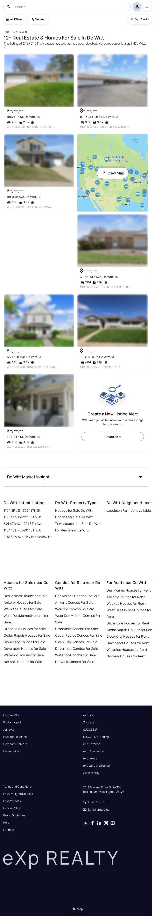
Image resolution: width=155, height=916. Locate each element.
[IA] (14, 32)
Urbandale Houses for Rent (128, 623)
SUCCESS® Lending (96, 736)
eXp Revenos (91, 744)
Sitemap (8, 829)
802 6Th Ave (13, 537)
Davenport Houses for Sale (25, 648)
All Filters (14, 19)
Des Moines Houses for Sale (25, 596)
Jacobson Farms (119, 510)
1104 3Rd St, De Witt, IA (23, 117)
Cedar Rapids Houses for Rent (130, 630)
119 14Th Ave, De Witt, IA (24, 197)
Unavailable (141, 510)
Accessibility (91, 772)
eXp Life (88, 715)
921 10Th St (32, 517)
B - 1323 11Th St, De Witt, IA (99, 117)
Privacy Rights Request (18, 793)
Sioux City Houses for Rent (128, 636)
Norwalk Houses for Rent (126, 656)
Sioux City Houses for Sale (24, 642)
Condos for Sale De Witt (74, 517)
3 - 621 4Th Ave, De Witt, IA (99, 277)
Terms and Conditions (17, 786)
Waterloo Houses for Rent (127, 649)
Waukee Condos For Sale (74, 609)
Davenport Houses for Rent (128, 643)
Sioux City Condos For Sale (76, 642)
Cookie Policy (12, 808)
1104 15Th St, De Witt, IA (97, 357)
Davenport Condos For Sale (76, 648)
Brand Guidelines (14, 815)
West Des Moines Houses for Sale (26, 618)
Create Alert (113, 437)
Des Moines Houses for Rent (129, 590)
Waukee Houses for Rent (126, 603)
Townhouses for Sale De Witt (78, 523)
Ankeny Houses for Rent (126, 597)
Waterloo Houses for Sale (24, 655)
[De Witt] (23, 32)
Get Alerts (140, 19)
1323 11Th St (30, 510)
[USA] (7, 32)
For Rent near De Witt (72, 530)
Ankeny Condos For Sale (74, 602)
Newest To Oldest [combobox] (40, 19)
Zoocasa (88, 722)
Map (77, 909)
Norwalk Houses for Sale (23, 661)
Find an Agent (12, 722)
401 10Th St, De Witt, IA (23, 437)
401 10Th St (32, 530)
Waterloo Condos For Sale (75, 655)
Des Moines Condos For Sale (77, 596)
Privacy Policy (12, 801)
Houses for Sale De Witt (73, 510)
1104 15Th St (13, 530)
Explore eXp (11, 715)
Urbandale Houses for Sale (25, 629)
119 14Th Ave (13, 517)
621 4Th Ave (13, 523)
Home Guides (12, 751)
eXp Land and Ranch (96, 765)
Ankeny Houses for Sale (22, 602)
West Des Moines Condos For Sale (77, 618)
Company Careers (15, 744)
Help (6, 822)
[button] (76, 476)
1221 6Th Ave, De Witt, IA (24, 357)
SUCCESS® (90, 729)
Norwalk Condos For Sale (74, 661)
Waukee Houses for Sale (23, 609)
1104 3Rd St (12, 510)
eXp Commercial (94, 751)
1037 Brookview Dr (37, 537)
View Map (112, 173)
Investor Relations (15, 736)
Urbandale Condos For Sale (76, 629)
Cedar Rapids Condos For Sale (78, 635)
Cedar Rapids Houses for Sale (27, 635)
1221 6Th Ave (32, 523)
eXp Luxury (90, 758)
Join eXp (8, 729)
